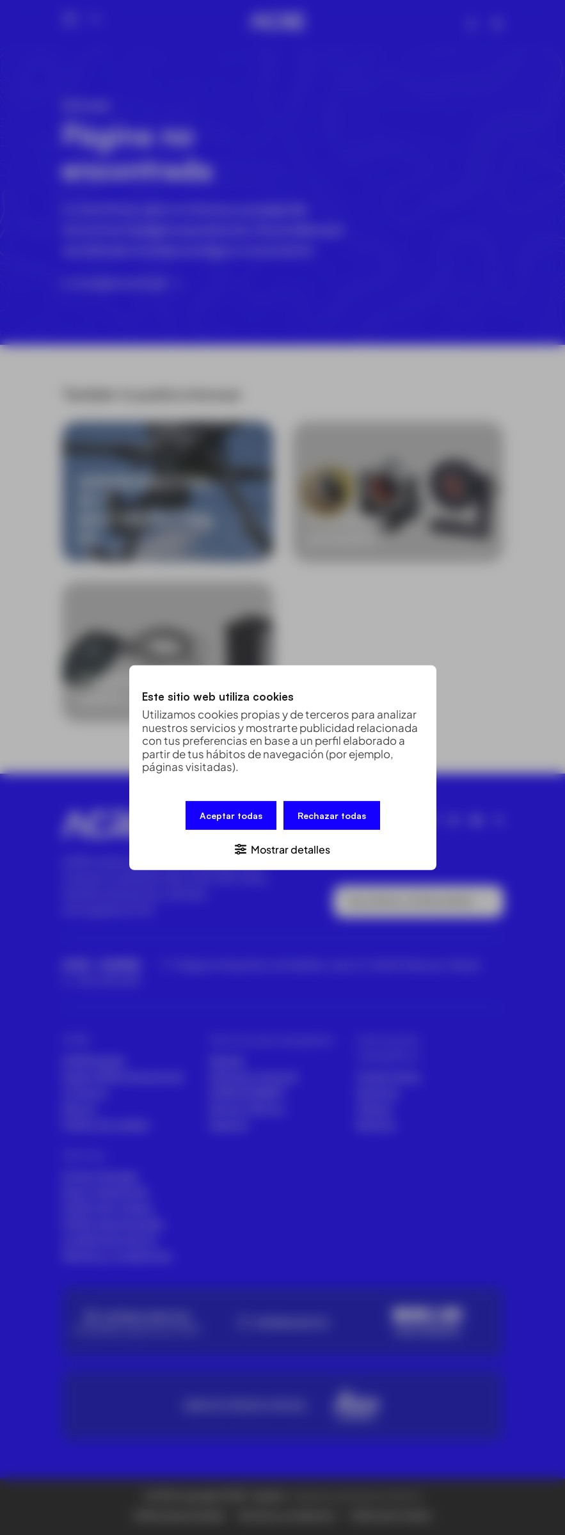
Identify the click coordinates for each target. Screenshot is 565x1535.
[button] (283, 848)
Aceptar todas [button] (231, 814)
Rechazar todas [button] (332, 814)
